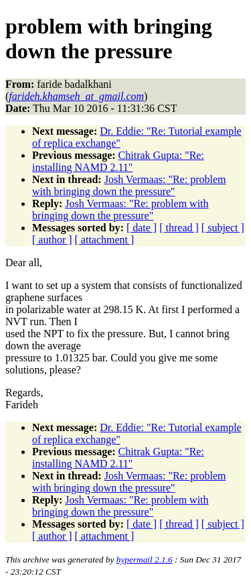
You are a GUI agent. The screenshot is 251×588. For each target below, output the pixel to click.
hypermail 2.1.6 (144, 559)
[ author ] (52, 239)
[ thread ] (179, 227)
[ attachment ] (105, 239)
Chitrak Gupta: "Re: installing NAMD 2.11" (118, 161)
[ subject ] (222, 227)
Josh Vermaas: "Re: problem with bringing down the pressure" (129, 185)
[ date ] (142, 227)
